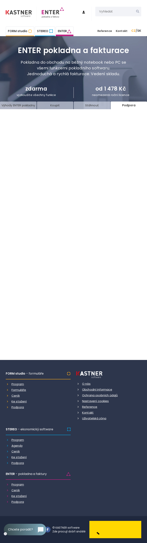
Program (17, 384)
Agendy (17, 446)
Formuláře (18, 390)
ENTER (62, 31)
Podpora (17, 407)
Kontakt (121, 31)
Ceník (15, 396)
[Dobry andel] (115, 529)
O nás (86, 384)
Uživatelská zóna (94, 418)
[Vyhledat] (137, 11)
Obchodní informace (97, 389)
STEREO (42, 31)
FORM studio (17, 31)
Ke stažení (19, 401)
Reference (104, 31)
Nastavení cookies (95, 401)
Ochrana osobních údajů (100, 395)
